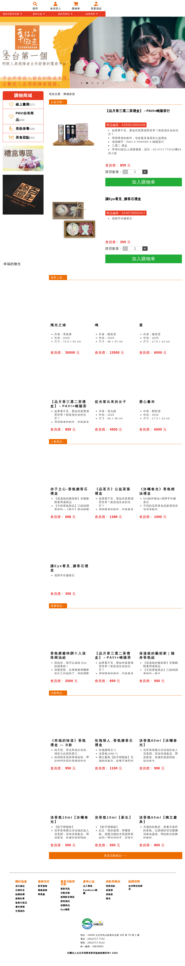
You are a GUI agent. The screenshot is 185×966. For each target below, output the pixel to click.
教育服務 (42, 886)
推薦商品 (65, 905)
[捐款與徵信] (113, 881)
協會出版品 (21, 902)
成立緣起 (20, 886)
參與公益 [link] (89, 881)
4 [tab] (98, 83)
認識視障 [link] (134, 881)
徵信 (108, 898)
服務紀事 (20, 898)
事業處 (41, 894)
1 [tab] (81, 83)
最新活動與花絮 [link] (68, 883)
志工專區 (87, 886)
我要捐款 (110, 886)
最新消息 (65, 888)
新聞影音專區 (68, 897)
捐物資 (109, 894)
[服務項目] (44, 881)
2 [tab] (87, 83)
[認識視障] (134, 881)
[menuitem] (69, 94)
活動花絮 (65, 893)
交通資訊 (20, 911)
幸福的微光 (12, 264)
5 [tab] (103, 83)
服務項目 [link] (44, 881)
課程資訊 (65, 901)
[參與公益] (89, 881)
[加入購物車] (143, 182)
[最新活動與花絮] (68, 883)
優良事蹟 (20, 907)
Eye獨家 (65, 909)
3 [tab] (92, 83)
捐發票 (109, 890)
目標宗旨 (20, 890)
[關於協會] (21, 881)
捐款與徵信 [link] (113, 881)
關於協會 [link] (21, 881)
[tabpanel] (92, 52)
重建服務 (42, 890)
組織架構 (20, 894)
